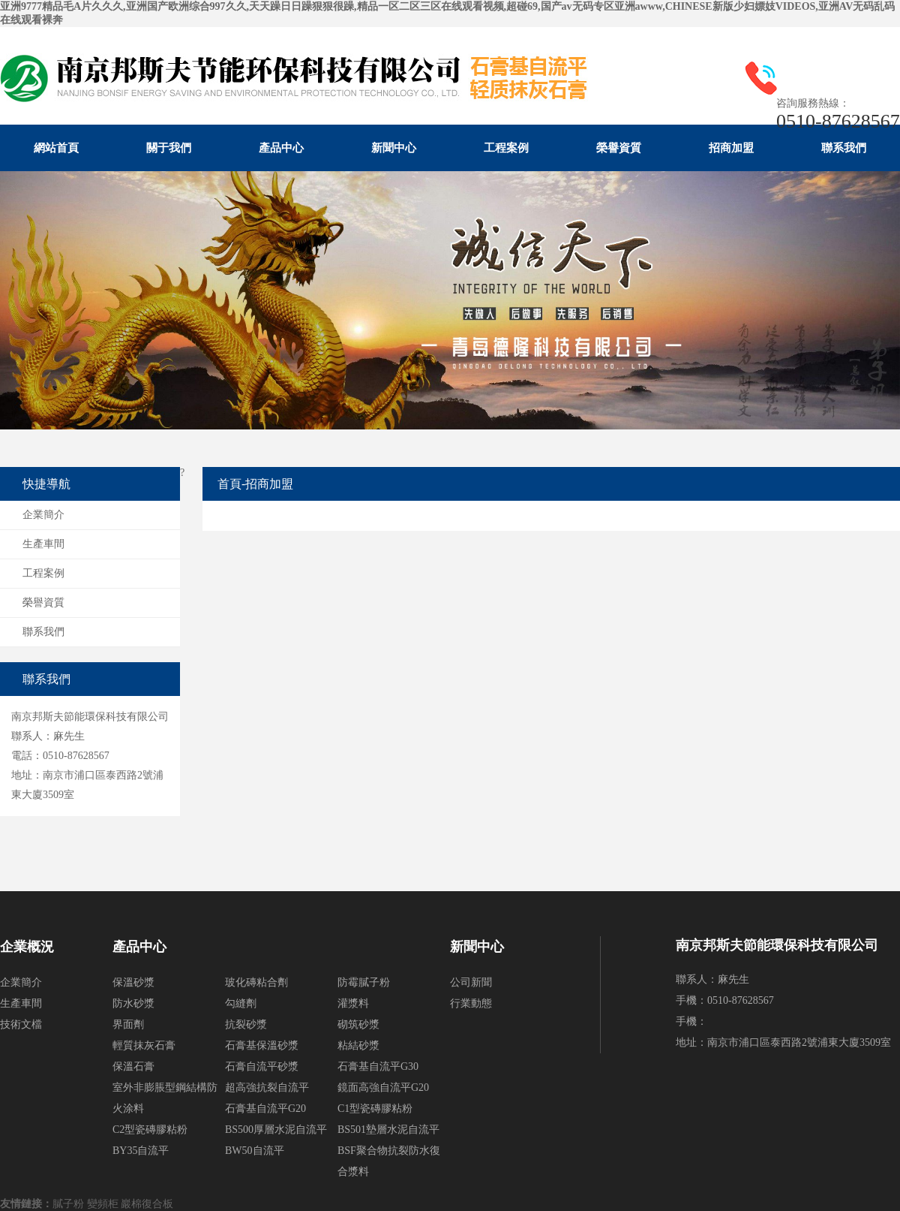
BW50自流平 (254, 1150)
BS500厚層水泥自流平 (276, 1129)
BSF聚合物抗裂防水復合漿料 (389, 1161)
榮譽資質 (618, 148)
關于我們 (168, 148)
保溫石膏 (133, 1066)
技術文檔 (21, 1024)
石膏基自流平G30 (378, 1066)
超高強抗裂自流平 (267, 1087)
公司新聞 (471, 982)
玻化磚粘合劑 (256, 982)
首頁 (230, 483)
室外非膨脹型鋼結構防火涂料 (165, 1098)
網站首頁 (56, 148)
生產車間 (43, 544)
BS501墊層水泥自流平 (389, 1129)
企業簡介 (43, 514)
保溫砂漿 (133, 982)
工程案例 (506, 148)
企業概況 (27, 946)
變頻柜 (104, 1203)
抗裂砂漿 (246, 1024)
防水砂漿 (133, 1003)
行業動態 (471, 1003)
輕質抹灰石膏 (144, 1045)
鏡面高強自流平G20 (383, 1087)
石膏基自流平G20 (265, 1108)
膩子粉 (69, 1203)
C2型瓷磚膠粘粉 (150, 1129)
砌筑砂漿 (359, 1024)
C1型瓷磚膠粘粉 (375, 1108)
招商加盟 (731, 148)
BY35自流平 (140, 1150)
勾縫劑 (240, 1003)
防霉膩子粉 (364, 982)
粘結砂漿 (359, 1045)
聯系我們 (843, 148)
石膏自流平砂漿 (261, 1066)
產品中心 (281, 148)
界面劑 (128, 1024)
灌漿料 (353, 1003)
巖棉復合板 (148, 1203)
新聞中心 (393, 148)
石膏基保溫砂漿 (261, 1045)
